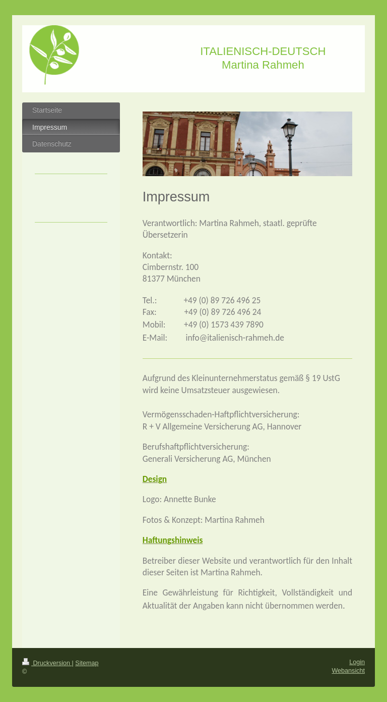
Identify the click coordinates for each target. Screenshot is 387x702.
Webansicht (348, 670)
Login (357, 662)
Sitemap (86, 663)
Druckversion (47, 663)
